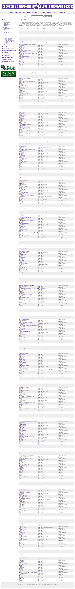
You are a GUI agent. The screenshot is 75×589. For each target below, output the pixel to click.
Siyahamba (21, 473)
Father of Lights (22, 201)
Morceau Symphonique (23, 368)
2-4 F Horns (6, 29)
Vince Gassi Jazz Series (9, 40)
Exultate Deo (21, 183)
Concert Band (6, 55)
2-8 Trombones (7, 30)
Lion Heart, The (22, 337)
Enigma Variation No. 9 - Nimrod (25, 177)
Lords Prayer (21, 343)
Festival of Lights (22, 207)
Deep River (21, 136)
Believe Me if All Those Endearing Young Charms (29, 72)
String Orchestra (6, 59)
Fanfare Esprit (22, 189)
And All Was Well (22, 47)
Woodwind (5, 47)
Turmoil (20, 541)
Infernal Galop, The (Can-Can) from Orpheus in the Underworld (32, 288)
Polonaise (21, 418)
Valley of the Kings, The (24, 547)
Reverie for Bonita (22, 439)
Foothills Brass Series (9, 41)
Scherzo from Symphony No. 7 (25, 458)
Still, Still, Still (22, 501)
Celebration (21, 102)
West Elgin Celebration (23, 563)
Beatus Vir (21, 68)
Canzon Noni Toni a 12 (23, 93)
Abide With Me (22, 38)
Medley (6, 42)
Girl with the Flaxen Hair (24, 223)
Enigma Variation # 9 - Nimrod (25, 173)
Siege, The (21, 470)
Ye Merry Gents (22, 578)
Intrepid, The (21, 291)
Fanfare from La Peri (23, 198)
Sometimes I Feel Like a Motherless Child (27, 476)
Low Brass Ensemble (8, 34)
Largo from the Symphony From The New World (29, 325)
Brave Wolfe (21, 84)
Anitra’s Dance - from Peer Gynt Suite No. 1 (28, 53)
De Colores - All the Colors (24, 127)
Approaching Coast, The (24, 56)
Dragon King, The (22, 158)
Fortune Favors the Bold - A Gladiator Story (28, 220)
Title (27, 28)
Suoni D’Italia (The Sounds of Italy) (26, 513)
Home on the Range (23, 275)
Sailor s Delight (22, 448)
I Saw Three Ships (22, 282)
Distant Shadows (22, 146)
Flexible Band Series (7, 57)
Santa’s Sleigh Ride (23, 452)
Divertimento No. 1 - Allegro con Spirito (27, 149)
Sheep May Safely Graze (24, 464)
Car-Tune (21, 96)
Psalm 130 (21, 433)
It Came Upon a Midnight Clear (25, 294)
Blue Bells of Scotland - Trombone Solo (27, 81)
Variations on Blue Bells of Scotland (26, 550)
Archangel (21, 59)
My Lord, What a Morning (24, 374)
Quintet (5, 36)
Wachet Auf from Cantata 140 (25, 557)
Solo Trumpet (6, 22)
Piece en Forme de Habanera (24, 415)
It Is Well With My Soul (24, 297)
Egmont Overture (22, 167)
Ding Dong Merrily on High (24, 143)
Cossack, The (21, 118)
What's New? (23, 584)
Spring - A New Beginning (24, 492)
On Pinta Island (22, 393)
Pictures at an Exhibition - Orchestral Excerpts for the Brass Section (32, 411)
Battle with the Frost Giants (24, 65)
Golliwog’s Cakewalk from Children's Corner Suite (29, 232)
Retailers (34, 12)
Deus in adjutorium (23, 140)
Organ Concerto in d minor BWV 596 (26, 396)
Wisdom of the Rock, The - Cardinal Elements (28, 572)
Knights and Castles (23, 313)
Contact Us (62, 12)
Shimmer (21, 467)
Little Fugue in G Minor (24, 340)
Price (52, 28)
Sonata (20, 479)
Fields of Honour (22, 211)
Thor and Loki (22, 523)
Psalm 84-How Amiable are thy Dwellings (27, 436)
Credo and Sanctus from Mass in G (26, 124)
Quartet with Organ (8, 33)
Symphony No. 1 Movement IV (25, 516)
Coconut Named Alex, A (24, 109)
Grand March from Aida (24, 235)
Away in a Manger (22, 62)
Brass (3, 19)
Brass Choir (6, 44)
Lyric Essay (21, 347)
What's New (18, 12)
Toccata (20, 535)
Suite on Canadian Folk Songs (25, 507)
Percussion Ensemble (8, 48)
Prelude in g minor (22, 424)
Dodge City (21, 152)
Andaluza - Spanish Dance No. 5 (25, 50)
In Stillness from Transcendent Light (26, 285)
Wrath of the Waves (23, 575)
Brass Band (5, 63)
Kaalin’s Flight (22, 306)
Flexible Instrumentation (9, 50)
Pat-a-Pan (21, 405)
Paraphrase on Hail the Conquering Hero (27, 402)
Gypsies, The (21, 245)
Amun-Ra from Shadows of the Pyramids (27, 44)
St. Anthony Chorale (23, 495)
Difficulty (36, 28)
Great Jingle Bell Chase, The (24, 238)
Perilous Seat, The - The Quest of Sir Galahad (28, 408)
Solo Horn (6, 23)
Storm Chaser (21, 504)
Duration (44, 28)
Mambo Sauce (22, 359)
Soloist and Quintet (9, 37)
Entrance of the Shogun (23, 180)
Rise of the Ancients (23, 445)
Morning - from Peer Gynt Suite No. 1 (26, 371)
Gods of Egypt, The (23, 229)
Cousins (20, 121)
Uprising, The (22, 544)
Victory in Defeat (22, 554)
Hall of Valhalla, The (23, 248)
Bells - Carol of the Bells (24, 75)
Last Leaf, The (22, 328)
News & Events (27, 12)
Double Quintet (7, 43)
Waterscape (21, 560)
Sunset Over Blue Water (24, 510)
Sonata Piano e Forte (23, 486)
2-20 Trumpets (7, 28)
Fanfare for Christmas (23, 192)
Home (11, 12)
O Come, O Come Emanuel (24, 390)
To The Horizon (22, 532)
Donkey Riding (22, 155)
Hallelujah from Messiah (24, 251)
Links (55, 12)
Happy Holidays (22, 257)
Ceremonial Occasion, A (24, 106)
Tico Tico (21, 526)
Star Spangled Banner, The (24, 498)
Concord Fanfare (22, 115)
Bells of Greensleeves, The (24, 78)
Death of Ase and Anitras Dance (25, 133)
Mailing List (34, 584)
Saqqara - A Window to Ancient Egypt (26, 455)
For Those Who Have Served (25, 217)
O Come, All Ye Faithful (24, 387)
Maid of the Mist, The (23, 353)
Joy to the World (22, 303)
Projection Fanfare (22, 430)
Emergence (21, 170)
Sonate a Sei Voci (22, 489)
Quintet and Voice (8, 39)
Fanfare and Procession (23, 186)
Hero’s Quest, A (22, 260)
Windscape (21, 569)
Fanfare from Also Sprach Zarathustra (26, 195)
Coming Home (22, 112)
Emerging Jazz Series (8, 61)
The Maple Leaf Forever (24, 520)
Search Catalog (29, 584)
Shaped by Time (22, 461)
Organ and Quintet (8, 38)
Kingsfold (21, 309)
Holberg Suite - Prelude (23, 263)
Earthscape (21, 164)
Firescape (21, 214)
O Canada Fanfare (22, 384)
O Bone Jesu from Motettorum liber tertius (27, 381)
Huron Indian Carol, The (24, 279)
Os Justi (20, 399)
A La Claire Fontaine (23, 31)
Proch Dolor (21, 427)
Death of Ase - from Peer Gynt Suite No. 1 (27, 130)
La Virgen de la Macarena (24, 316)
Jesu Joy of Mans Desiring (24, 300)
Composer (61, 28)
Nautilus (20, 377)
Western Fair (21, 566)
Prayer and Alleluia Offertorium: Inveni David (28, 421)
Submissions (42, 12)
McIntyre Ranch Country (24, 365)
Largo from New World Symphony (26, 322)
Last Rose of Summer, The (24, 331)
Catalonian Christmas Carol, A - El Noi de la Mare (29, 99)
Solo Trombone (7, 24)
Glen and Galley (22, 226)
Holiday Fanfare (22, 266)
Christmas (5, 52)
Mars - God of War (23, 362)
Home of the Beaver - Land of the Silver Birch (28, 272)
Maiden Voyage (22, 356)
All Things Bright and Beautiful (25, 41)
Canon (20, 90)
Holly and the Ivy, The (23, 269)
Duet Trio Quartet (7, 32)
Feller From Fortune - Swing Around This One (28, 204)
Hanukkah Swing (22, 254)
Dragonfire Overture (23, 161)
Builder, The (21, 87)
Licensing (49, 12)
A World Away (22, 34)
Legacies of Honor (22, 334)
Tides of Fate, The (22, 529)
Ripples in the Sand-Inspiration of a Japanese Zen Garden (30, 442)
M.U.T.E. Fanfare (22, 350)
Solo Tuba (6, 25)
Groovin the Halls (22, 241)
